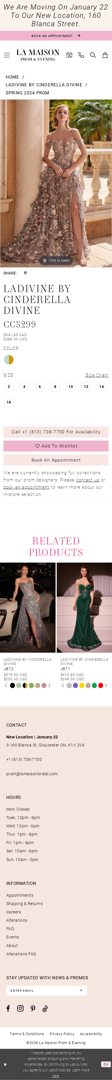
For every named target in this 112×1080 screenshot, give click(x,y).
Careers (13, 912)
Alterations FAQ (21, 954)
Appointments (19, 895)
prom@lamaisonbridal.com (32, 773)
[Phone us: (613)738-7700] (81, 55)
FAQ (10, 928)
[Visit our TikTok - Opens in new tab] (45, 1008)
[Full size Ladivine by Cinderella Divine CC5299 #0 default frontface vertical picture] (56, 184)
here (55, 1076)
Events (12, 937)
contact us (88, 480)
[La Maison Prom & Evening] (38, 55)
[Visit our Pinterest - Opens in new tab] (33, 1009)
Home (12, 77)
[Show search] (93, 55)
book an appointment (26, 487)
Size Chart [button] (97, 375)
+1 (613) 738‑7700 (24, 759)
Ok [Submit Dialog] (106, 1064)
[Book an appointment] (56, 35)
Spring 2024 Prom (28, 93)
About (12, 945)
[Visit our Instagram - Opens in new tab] (20, 1008)
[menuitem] (7, 55)
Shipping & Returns (24, 903)
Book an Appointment (56, 460)
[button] (7, 55)
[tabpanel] (56, 184)
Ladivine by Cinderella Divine (44, 84)
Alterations (16, 920)
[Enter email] (46, 991)
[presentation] (28, 608)
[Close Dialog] (5, 1064)
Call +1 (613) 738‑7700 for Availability (56, 432)
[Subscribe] (80, 991)
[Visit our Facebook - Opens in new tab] (8, 1008)
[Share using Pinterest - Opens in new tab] (25, 273)
